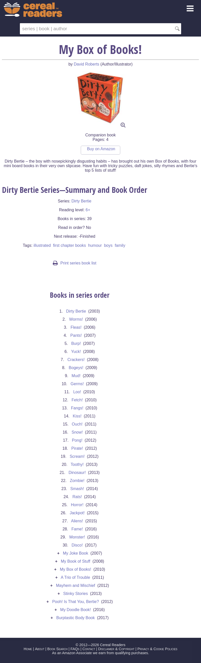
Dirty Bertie (81, 201)
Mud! (76, 376)
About (39, 649)
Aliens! (77, 521)
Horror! (77, 505)
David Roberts (86, 64)
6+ (88, 210)
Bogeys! (76, 368)
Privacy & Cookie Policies (157, 649)
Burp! (76, 343)
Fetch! (77, 400)
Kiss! (77, 416)
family (120, 245)
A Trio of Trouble (75, 577)
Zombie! (77, 480)
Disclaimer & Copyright (116, 649)
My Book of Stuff (75, 561)
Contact (88, 649)
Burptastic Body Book (75, 618)
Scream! (77, 456)
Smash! (77, 489)
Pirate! (77, 448)
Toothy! (77, 464)
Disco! (77, 545)
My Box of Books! (75, 569)
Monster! (77, 537)
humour (95, 245)
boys (108, 245)
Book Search (57, 649)
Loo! (77, 392)
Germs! (77, 384)
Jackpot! (77, 513)
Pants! (76, 335)
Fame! (77, 529)
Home (28, 649)
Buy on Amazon (101, 149)
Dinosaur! (77, 472)
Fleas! (76, 327)
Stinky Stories (75, 593)
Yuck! (76, 351)
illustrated (42, 245)
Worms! (76, 319)
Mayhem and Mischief (75, 585)
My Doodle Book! (75, 610)
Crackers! (76, 359)
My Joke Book (75, 553)
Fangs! (77, 408)
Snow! (77, 432)
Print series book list (74, 263)
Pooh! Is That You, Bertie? (75, 601)
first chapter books (69, 245)
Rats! (77, 497)
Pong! (77, 440)
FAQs (74, 649)
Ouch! (77, 424)
